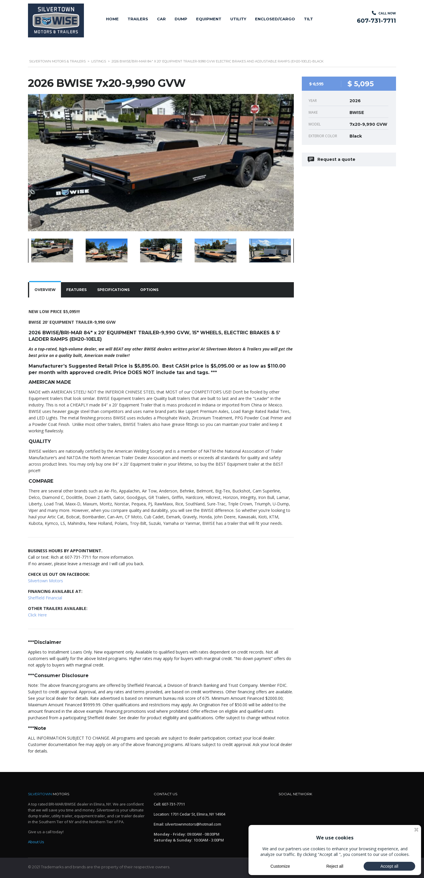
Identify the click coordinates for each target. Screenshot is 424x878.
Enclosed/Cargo (275, 18)
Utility (238, 18)
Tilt (308, 18)
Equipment (208, 18)
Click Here (37, 615)
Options (149, 289)
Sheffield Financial (45, 598)
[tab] (45, 289)
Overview (45, 289)
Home (112, 18)
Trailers (137, 18)
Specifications (113, 289)
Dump (181, 18)
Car (161, 18)
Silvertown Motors (45, 580)
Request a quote (332, 159)
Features (76, 289)
